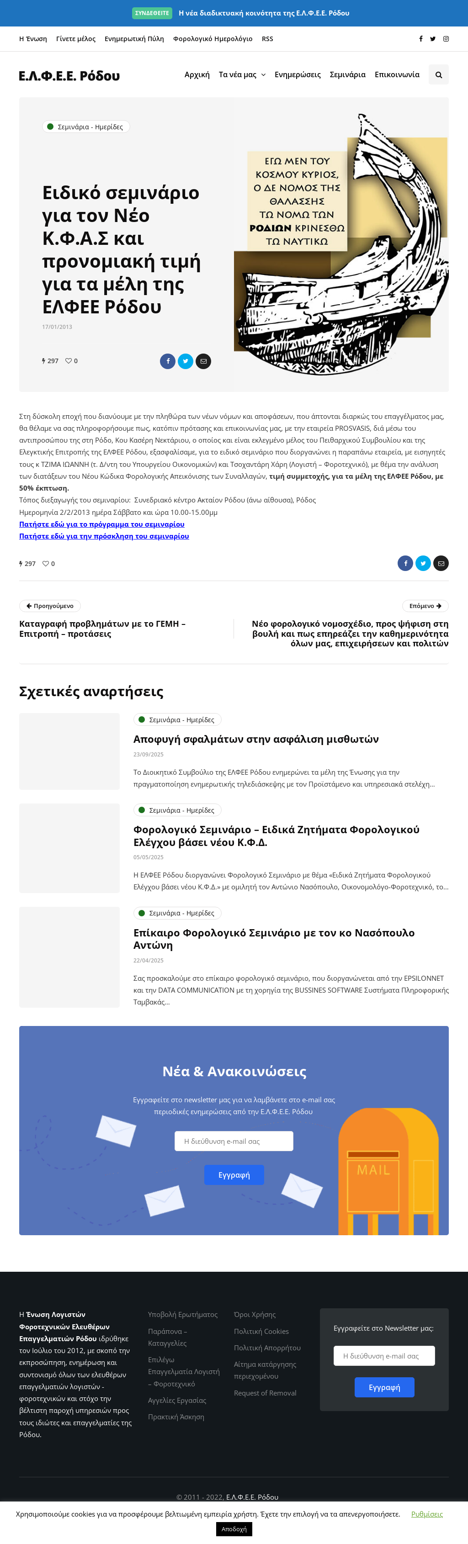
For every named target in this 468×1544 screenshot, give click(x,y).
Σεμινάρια (348, 74)
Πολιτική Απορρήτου (267, 1347)
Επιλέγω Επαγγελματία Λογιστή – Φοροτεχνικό (184, 1371)
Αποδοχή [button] (234, 1529)
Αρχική (197, 74)
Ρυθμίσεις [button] (427, 1513)
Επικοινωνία (397, 74)
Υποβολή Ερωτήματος (183, 1314)
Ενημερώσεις (298, 74)
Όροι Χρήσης (255, 1314)
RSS (267, 38)
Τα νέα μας (237, 74)
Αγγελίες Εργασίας (177, 1400)
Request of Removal (265, 1392)
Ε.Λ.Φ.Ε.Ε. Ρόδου (252, 1497)
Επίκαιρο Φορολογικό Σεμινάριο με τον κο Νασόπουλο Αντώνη (274, 945)
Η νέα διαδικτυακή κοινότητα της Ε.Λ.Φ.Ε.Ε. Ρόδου (241, 12)
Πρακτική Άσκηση (176, 1416)
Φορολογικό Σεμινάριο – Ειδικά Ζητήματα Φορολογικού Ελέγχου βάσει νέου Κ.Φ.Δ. (276, 843)
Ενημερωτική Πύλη (134, 38)
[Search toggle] (439, 74)
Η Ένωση (33, 38)
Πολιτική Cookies (261, 1331)
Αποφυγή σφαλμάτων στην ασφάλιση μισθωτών (256, 746)
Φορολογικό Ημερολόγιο (213, 38)
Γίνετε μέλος (76, 38)
